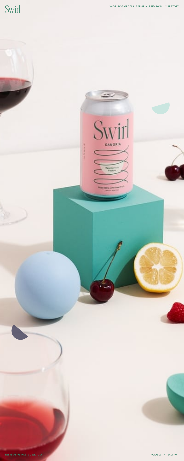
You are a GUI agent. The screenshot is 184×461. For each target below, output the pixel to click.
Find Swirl (156, 6)
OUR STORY (172, 6)
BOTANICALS (126, 6)
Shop (112, 6)
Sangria (141, 6)
